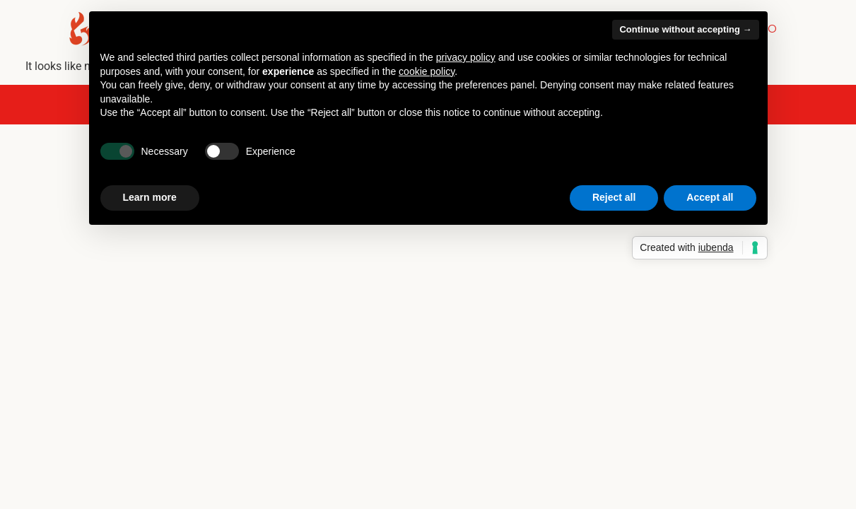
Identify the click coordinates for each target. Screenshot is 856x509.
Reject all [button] (613, 197)
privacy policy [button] (466, 57)
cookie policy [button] (427, 71)
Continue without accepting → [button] (685, 29)
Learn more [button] (150, 197)
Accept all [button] (709, 197)
